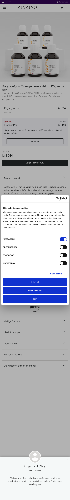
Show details (56, 274)
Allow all (35, 282)
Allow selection (35, 290)
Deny (35, 299)
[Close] (67, 459)
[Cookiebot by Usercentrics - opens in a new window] (56, 199)
